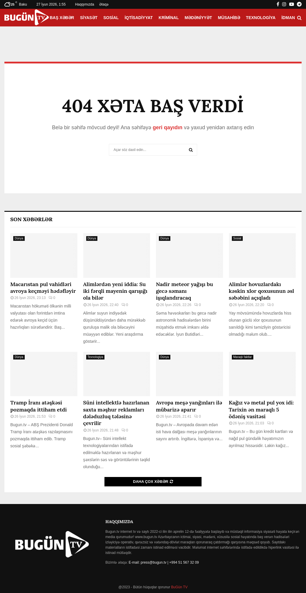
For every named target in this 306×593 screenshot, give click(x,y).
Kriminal (169, 17)
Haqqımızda (84, 4)
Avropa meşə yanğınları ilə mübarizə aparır (189, 406)
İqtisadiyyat (138, 17)
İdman (288, 17)
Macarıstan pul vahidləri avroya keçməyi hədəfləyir (43, 287)
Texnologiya (261, 17)
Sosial (111, 17)
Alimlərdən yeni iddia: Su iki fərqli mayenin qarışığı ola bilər (115, 291)
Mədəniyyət (198, 17)
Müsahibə (229, 17)
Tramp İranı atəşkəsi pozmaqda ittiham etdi (38, 406)
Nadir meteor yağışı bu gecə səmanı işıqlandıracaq (184, 291)
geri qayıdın (167, 127)
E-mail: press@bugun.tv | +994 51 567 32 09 (164, 562)
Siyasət (88, 17)
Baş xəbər (62, 17)
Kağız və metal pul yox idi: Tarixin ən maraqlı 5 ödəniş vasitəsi (261, 409)
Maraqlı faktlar (242, 357)
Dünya (19, 238)
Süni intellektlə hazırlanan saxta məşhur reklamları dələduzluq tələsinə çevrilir (116, 412)
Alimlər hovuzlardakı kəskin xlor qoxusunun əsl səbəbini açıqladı (261, 291)
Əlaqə (104, 4)
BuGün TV (178, 587)
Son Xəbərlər (31, 219)
